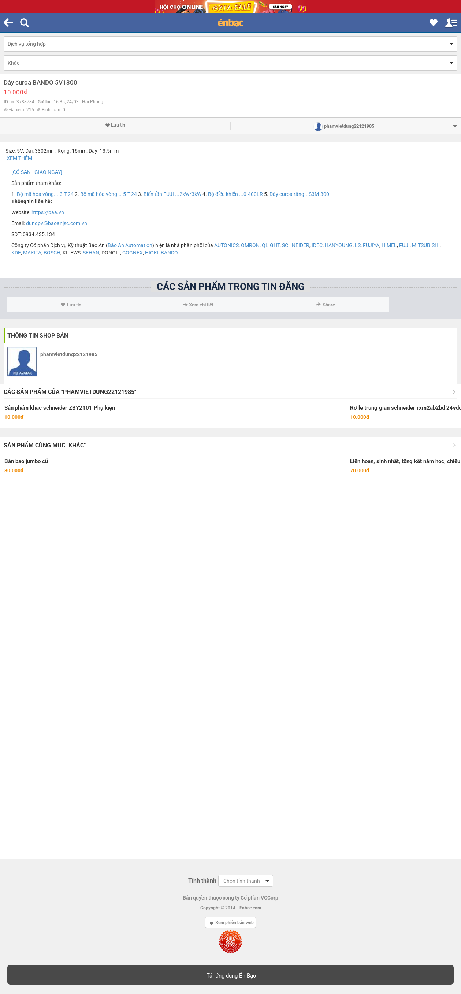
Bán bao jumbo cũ (26, 461)
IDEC (317, 245)
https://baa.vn (47, 212)
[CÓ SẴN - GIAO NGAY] (36, 172)
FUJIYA (371, 245)
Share (325, 305)
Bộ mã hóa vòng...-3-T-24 (45, 194)
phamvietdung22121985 (68, 354)
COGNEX (132, 253)
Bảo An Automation (130, 245)
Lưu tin (115, 125)
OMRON (250, 245)
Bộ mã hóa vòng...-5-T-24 (108, 194)
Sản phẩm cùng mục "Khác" (45, 445)
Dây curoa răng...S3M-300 (299, 194)
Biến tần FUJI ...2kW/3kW (172, 194)
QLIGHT (271, 245)
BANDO (169, 253)
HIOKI (152, 253)
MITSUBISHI (426, 245)
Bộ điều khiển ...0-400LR (235, 194)
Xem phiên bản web (231, 922)
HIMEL (389, 245)
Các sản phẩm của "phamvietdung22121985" (70, 391)
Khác (13, 63)
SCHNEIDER (295, 245)
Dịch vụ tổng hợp (27, 44)
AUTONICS (226, 245)
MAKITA (32, 253)
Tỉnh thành (202, 880)
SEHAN (91, 253)
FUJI (404, 245)
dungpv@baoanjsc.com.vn (56, 223)
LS (358, 245)
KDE (16, 253)
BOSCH (52, 253)
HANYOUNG (339, 245)
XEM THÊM (20, 158)
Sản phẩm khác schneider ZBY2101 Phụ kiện (59, 408)
